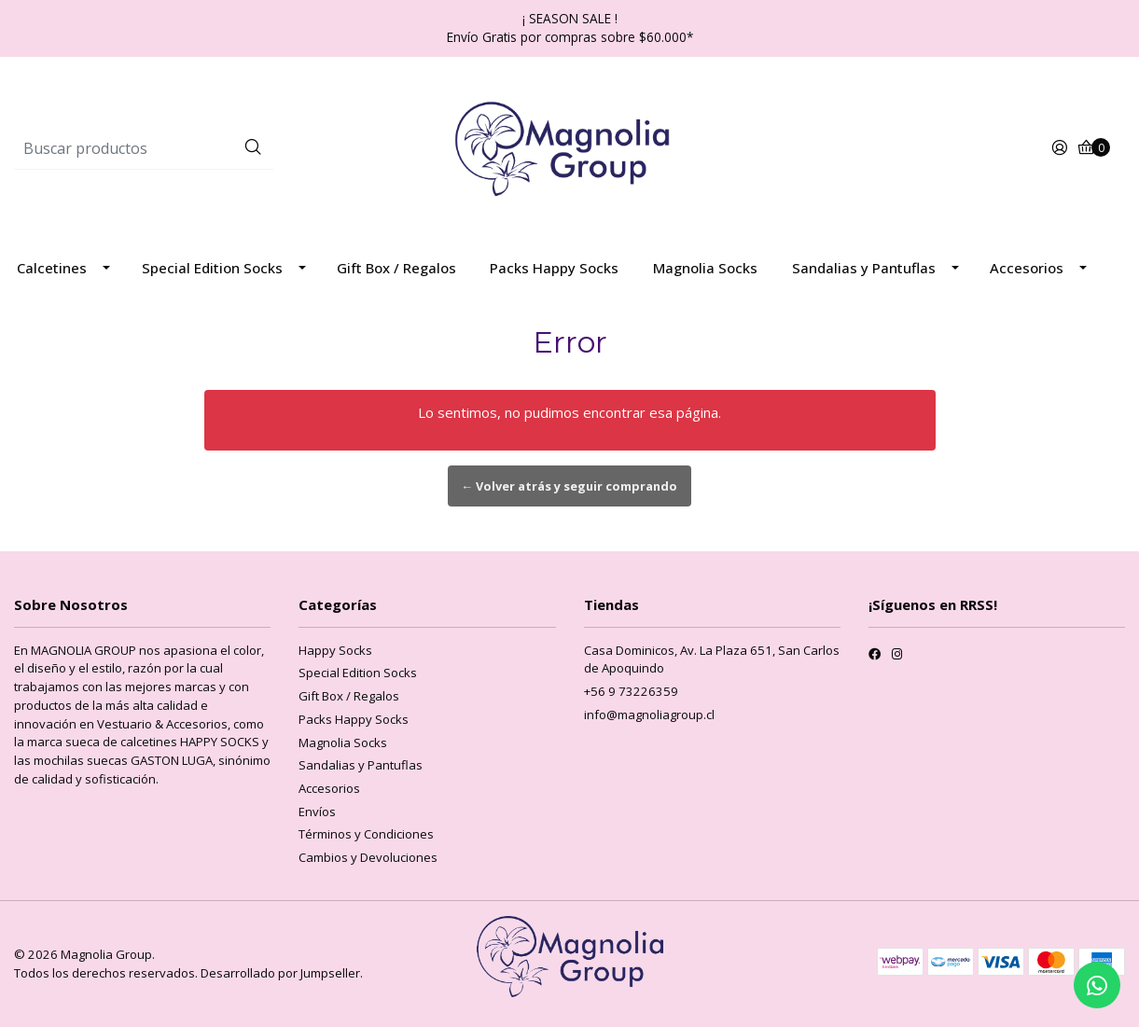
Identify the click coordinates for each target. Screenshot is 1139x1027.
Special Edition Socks (212, 267)
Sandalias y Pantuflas (864, 267)
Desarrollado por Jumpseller (280, 973)
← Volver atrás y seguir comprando (570, 486)
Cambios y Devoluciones (368, 857)
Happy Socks (335, 650)
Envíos (317, 811)
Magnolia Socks (705, 267)
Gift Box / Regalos (396, 267)
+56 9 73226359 (631, 691)
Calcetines (52, 267)
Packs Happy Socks (554, 267)
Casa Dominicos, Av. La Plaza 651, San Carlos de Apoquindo (712, 659)
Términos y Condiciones (366, 834)
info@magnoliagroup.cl (649, 714)
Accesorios (1026, 267)
